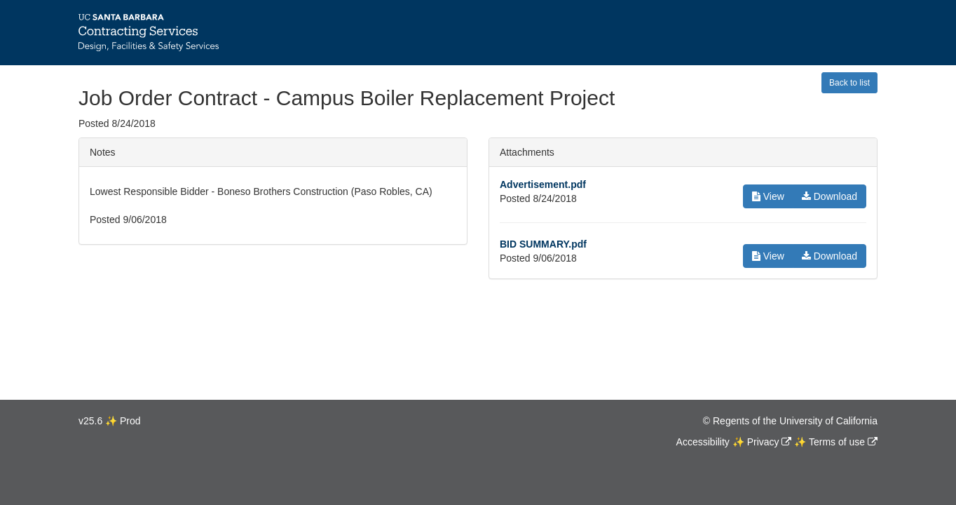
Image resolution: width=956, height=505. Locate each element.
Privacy (763, 441)
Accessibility (703, 441)
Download (829, 196)
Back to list (849, 83)
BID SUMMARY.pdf (543, 244)
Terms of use (837, 441)
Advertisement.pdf (543, 184)
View (768, 196)
